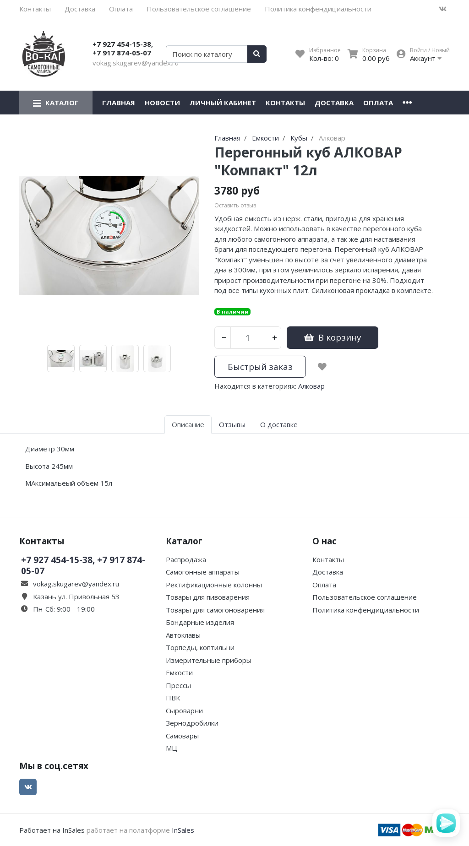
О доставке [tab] (279, 424)
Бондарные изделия (200, 622)
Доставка (80, 8)
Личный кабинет (223, 102)
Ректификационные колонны (214, 584)
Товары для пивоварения (208, 597)
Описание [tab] (188, 424)
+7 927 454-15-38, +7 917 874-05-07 (123, 48)
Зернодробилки (192, 722)
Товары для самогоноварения (215, 609)
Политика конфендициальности (318, 8)
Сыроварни (184, 710)
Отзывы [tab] (232, 424)
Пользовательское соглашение (199, 8)
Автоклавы (183, 635)
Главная (118, 102)
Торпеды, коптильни (200, 647)
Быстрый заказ (260, 366)
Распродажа (186, 559)
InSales (183, 830)
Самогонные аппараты (203, 571)
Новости (162, 102)
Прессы (178, 685)
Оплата (121, 8)
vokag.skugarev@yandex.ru (136, 62)
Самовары (182, 735)
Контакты (35, 8)
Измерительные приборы (208, 660)
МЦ (171, 748)
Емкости (179, 672)
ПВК (173, 697)
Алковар (311, 385)
